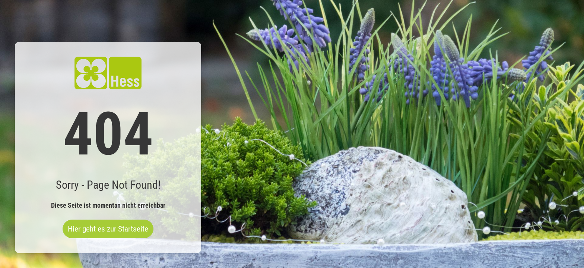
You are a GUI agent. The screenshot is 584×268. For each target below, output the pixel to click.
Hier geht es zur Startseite (108, 228)
